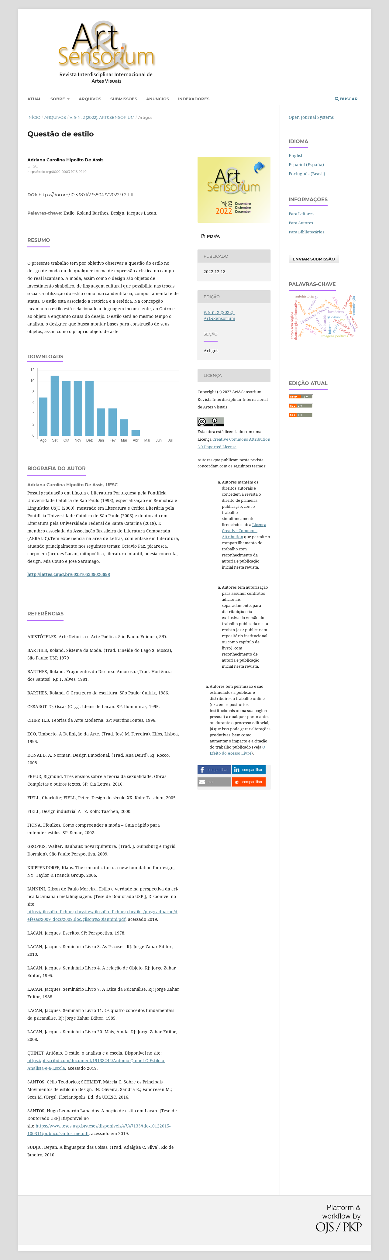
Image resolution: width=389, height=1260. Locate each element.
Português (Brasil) (307, 174)
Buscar (346, 98)
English (296, 155)
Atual (34, 98)
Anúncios (157, 98)
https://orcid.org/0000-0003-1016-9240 (57, 172)
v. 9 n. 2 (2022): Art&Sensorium (102, 117)
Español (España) (306, 164)
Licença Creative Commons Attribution (244, 530)
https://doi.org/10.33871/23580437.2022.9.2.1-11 (86, 195)
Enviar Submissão (314, 258)
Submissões (123, 98)
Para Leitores (301, 213)
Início (33, 117)
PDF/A (213, 236)
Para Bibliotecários (306, 232)
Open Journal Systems (311, 117)
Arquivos (90, 98)
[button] (214, 769)
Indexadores (193, 98)
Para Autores (301, 222)
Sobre (58, 98)
